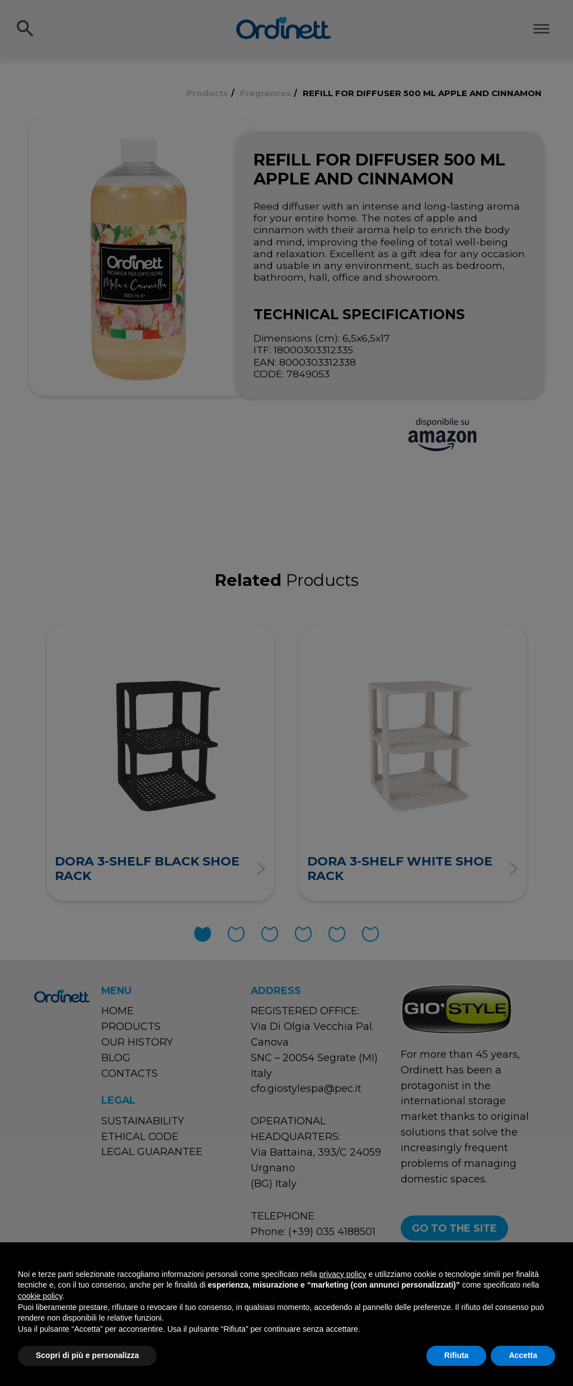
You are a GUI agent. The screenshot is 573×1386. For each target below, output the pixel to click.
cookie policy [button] (40, 1296)
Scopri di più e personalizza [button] (87, 1355)
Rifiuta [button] (456, 1355)
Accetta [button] (523, 1355)
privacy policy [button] (343, 1274)
